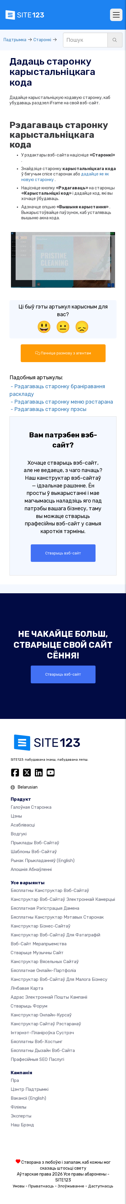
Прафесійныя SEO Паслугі (37, 1059)
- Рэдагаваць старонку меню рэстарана (61, 402)
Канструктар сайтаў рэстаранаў (46, 1023)
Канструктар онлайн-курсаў (41, 1015)
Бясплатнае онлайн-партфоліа (43, 970)
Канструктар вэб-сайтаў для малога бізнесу (59, 979)
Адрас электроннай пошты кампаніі (49, 997)
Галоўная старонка (31, 807)
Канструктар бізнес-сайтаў (40, 926)
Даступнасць (100, 1186)
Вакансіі (28, 1098)
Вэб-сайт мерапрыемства (39, 943)
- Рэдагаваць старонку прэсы (47, 409)
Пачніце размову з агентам (63, 353)
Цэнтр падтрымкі (30, 1089)
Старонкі (42, 39)
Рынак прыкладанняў (43, 860)
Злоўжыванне (71, 1186)
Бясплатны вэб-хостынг (36, 1041)
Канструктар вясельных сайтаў (45, 961)
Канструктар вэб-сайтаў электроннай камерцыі (63, 899)
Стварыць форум (29, 1006)
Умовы (19, 1186)
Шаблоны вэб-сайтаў (34, 851)
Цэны (16, 816)
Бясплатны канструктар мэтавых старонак (57, 917)
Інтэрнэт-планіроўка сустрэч (42, 1032)
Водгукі (19, 834)
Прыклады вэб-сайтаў (35, 842)
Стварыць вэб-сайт (63, 553)
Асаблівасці (23, 825)
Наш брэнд (22, 1125)
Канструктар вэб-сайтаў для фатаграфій (55, 935)
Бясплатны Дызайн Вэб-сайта (43, 1050)
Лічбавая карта (27, 988)
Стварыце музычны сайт (37, 952)
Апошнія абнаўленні (31, 869)
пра (15, 1080)
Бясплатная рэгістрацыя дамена (45, 908)
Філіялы (18, 1107)
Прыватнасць (41, 1186)
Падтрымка (15, 39)
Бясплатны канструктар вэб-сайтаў (50, 890)
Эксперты (21, 1116)
